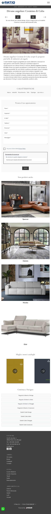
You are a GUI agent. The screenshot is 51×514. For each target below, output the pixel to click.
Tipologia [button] (33, 92)
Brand (8, 459)
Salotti (30, 6)
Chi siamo (9, 457)
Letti (8, 495)
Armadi (9, 497)
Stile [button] (28, 92)
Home (15, 6)
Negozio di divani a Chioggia (26, 404)
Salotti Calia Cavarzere (25, 425)
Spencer (26, 219)
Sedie (8, 478)
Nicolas (25, 303)
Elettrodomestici (11, 480)
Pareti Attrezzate (11, 491)
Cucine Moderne (11, 472)
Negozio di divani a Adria (26, 399)
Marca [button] (9, 92)
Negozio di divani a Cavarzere (26, 408)
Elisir (25, 344)
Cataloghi (9, 461)
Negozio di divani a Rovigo (26, 395)
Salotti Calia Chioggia (26, 420)
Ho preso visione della (16, 148)
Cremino (35, 6)
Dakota (25, 261)
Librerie (9, 488)
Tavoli (8, 476)
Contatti (9, 463)
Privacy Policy (22, 148)
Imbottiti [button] (14, 92)
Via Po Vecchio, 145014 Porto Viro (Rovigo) (14, 439)
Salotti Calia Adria (26, 416)
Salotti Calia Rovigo (25, 412)
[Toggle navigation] (48, 3)
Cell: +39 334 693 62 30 (13, 444)
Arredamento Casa (22, 6)
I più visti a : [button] (40, 92)
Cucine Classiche (11, 474)
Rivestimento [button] (22, 92)
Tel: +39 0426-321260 (13, 442)
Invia (25, 168)
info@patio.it (10, 446)
